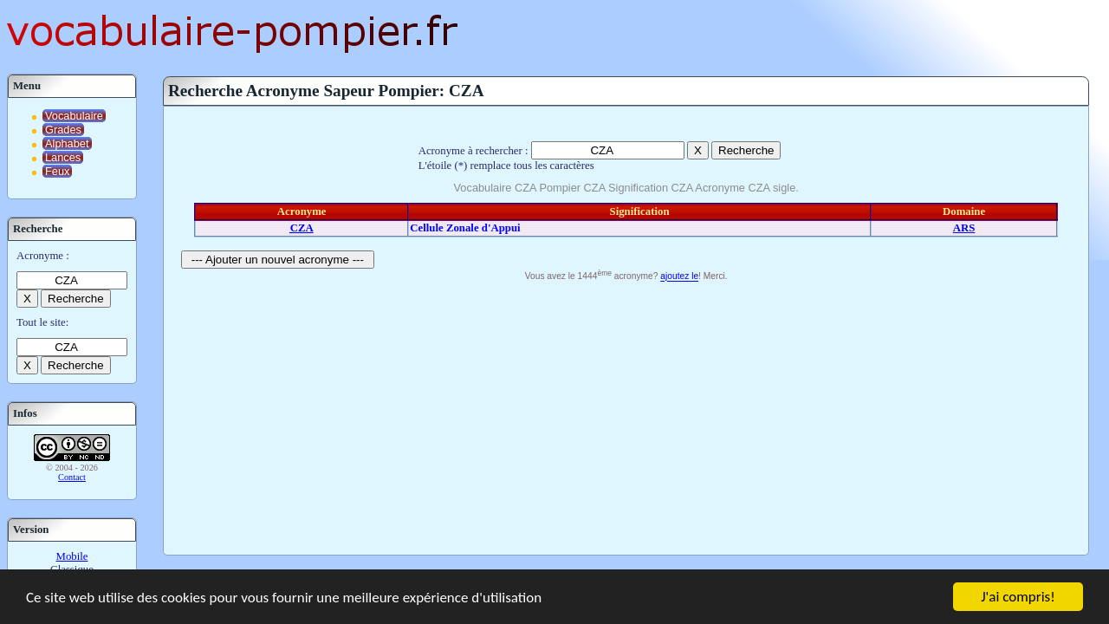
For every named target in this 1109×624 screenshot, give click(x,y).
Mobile (72, 556)
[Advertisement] (626, 416)
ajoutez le (679, 277)
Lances (63, 157)
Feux (57, 171)
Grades (63, 129)
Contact (72, 477)
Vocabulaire (74, 115)
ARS (964, 228)
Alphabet (67, 143)
